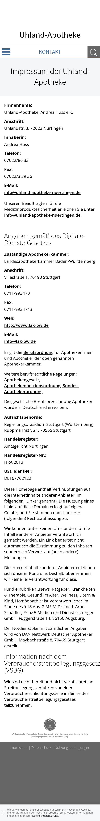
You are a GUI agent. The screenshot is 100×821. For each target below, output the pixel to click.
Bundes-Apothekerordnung (41, 388)
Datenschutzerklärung (45, 815)
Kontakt (50, 51)
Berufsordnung (38, 352)
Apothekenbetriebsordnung (32, 385)
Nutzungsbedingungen (72, 747)
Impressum (19, 747)
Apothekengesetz (21, 379)
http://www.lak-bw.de (26, 325)
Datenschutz (41, 747)
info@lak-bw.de (20, 341)
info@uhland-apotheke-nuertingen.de (42, 192)
